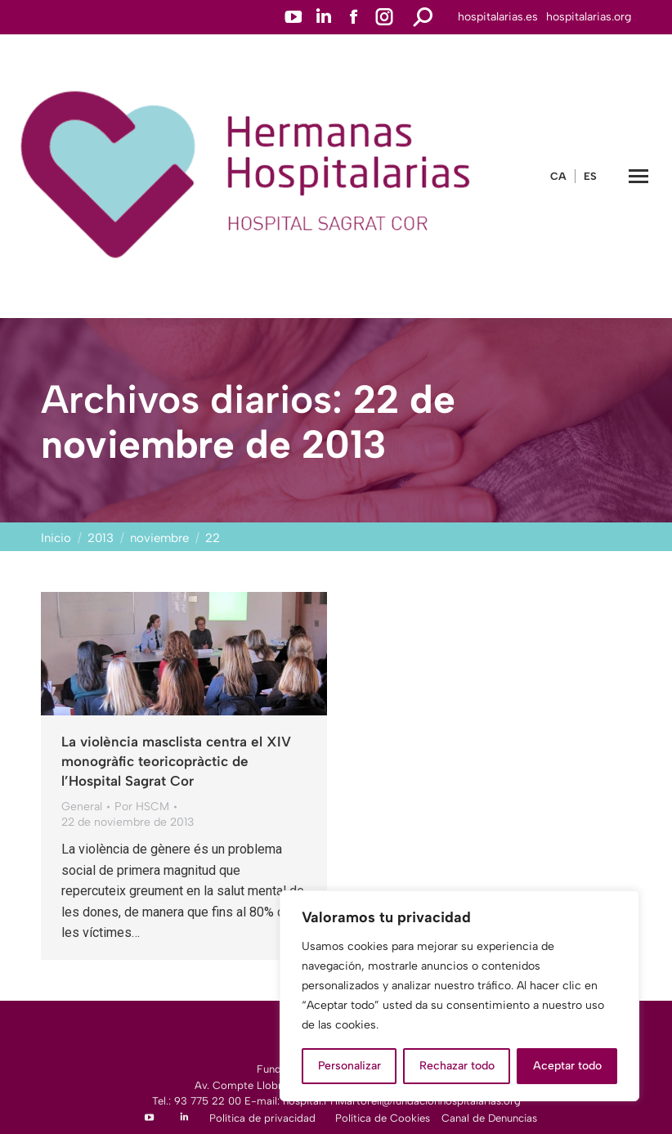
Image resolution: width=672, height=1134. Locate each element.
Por (141, 807)
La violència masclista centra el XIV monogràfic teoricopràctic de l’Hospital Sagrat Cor (176, 761)
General (81, 807)
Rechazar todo (457, 1066)
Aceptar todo (567, 1066)
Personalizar (349, 1066)
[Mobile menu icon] (638, 176)
